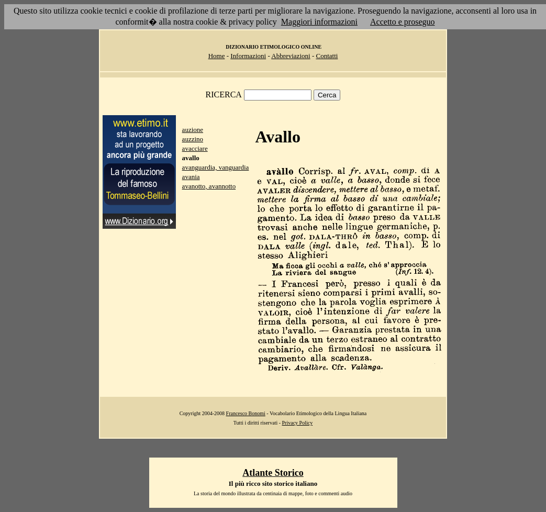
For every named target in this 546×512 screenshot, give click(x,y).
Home (216, 56)
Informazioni (248, 56)
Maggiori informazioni (319, 21)
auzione (192, 129)
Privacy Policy (297, 423)
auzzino (192, 139)
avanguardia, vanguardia (215, 167)
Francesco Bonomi (245, 413)
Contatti (327, 56)
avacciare (195, 148)
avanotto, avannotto (209, 186)
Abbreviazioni (290, 56)
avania (191, 177)
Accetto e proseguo (402, 21)
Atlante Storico (272, 473)
